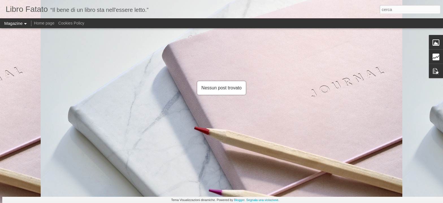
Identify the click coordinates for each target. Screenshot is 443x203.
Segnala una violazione (262, 200)
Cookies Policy (71, 23)
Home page (44, 23)
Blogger (239, 200)
